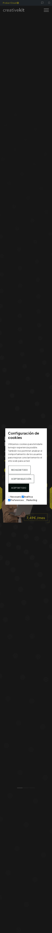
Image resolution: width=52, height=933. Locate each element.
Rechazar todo (19, 470)
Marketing (30, 500)
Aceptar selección (21, 479)
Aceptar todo (18, 488)
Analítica (27, 496)
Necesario (14, 496)
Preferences (16, 500)
